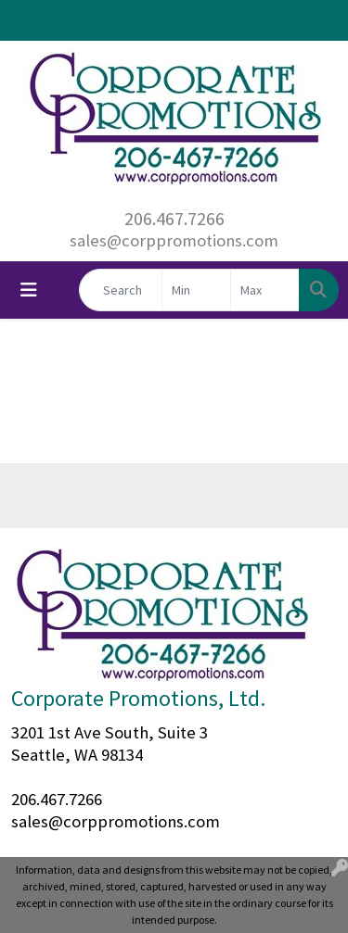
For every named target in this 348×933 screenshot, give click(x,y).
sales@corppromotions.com (174, 240)
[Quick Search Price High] (265, 290)
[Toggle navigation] (28, 290)
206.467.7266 (174, 218)
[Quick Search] (120, 290)
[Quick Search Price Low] (196, 290)
